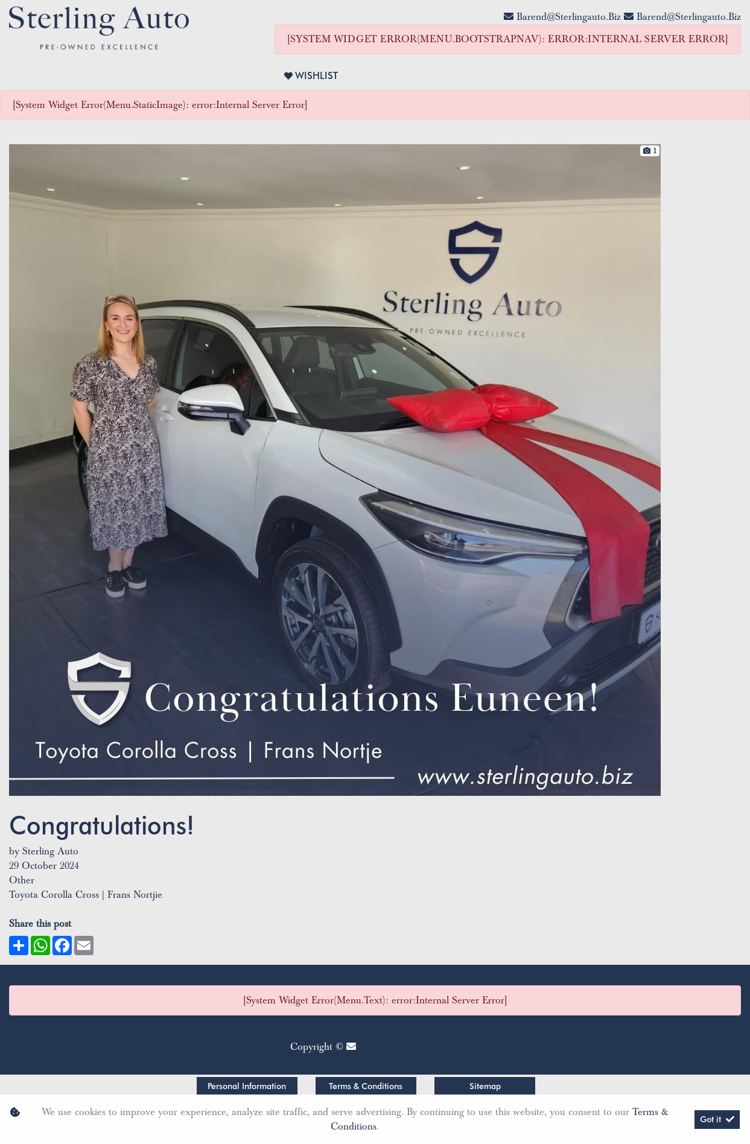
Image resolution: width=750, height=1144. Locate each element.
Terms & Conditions (365, 1086)
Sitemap (485, 1086)
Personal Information (247, 1086)
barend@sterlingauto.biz (568, 17)
